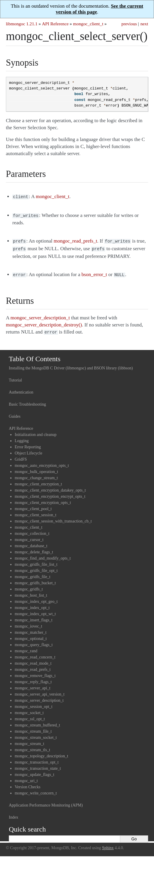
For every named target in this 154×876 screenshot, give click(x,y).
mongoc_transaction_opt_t (36, 758)
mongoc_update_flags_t (34, 771)
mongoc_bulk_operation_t (36, 468)
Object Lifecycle (28, 449)
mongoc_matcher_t (30, 629)
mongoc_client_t (88, 23)
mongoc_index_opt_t (32, 604)
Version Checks (28, 783)
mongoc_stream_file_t (33, 728)
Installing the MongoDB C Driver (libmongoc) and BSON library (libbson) (71, 364)
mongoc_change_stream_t (36, 474)
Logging (22, 437)
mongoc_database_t (31, 542)
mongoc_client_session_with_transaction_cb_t (53, 517)
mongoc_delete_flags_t (34, 548)
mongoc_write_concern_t (36, 789)
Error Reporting (28, 443)
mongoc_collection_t (32, 530)
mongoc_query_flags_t (34, 641)
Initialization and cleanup (35, 431)
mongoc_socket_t (29, 709)
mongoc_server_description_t (39, 697)
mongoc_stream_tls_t (32, 746)
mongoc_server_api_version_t (40, 690)
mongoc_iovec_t (28, 622)
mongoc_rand (26, 647)
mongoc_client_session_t (35, 511)
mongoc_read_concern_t (35, 653)
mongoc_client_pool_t (33, 505)
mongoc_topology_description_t (41, 752)
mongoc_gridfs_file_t (32, 573)
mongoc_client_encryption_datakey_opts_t (50, 487)
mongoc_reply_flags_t (33, 678)
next (144, 23)
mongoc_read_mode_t (33, 660)
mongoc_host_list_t (31, 592)
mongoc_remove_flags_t (35, 672)
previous (129, 23)
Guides (15, 413)
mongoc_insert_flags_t (33, 616)
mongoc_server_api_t (32, 684)
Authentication (21, 388)
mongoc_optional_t (31, 635)
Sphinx (108, 844)
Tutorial (15, 376)
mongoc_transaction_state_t (38, 765)
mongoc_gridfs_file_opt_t (36, 567)
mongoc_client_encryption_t (38, 480)
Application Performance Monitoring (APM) (46, 801)
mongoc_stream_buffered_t (37, 721)
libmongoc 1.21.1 (22, 23)
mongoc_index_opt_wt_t (35, 610)
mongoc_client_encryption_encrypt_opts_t (50, 493)
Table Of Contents (35, 355)
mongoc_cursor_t (29, 536)
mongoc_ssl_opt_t (30, 715)
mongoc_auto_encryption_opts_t (42, 462)
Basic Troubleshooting (27, 401)
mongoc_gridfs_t (29, 585)
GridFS (21, 456)
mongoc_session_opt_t (33, 703)
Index (13, 814)
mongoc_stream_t (29, 740)
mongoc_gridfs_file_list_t (36, 561)
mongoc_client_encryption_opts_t (43, 499)
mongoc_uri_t (26, 777)
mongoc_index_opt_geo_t (36, 598)
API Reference (55, 23)
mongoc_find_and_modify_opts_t (43, 555)
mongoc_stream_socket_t (36, 734)
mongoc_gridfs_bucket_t (35, 579)
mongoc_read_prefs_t (33, 666)
